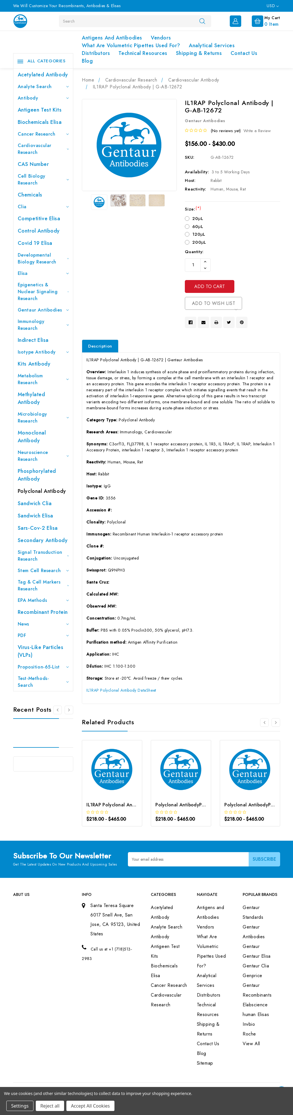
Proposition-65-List (43, 667)
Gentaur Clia (256, 966)
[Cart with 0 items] (261, 20)
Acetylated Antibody (43, 74)
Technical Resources (142, 53)
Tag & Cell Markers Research (43, 585)
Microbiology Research (43, 417)
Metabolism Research (43, 379)
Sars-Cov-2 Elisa (38, 528)
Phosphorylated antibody (37, 475)
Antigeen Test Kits (40, 110)
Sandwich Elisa (35, 515)
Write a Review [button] (257, 131)
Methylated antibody (31, 398)
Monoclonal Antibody (32, 436)
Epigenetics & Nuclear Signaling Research (43, 291)
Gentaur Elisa (257, 956)
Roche (249, 1034)
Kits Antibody (34, 364)
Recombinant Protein (43, 612)
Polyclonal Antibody (42, 491)
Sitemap (205, 1063)
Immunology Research (43, 325)
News (43, 624)
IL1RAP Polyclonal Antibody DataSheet (121, 690)
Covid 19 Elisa (35, 243)
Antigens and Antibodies (112, 37)
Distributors (96, 53)
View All (251, 1043)
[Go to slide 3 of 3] (57, 710)
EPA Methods (43, 600)
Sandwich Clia (35, 503)
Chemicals (30, 195)
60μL (197, 226)
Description (100, 346)
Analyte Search (43, 86)
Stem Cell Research (43, 570)
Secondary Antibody (43, 540)
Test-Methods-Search (43, 682)
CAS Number (33, 164)
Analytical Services (212, 45)
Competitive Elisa (39, 218)
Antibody (43, 98)
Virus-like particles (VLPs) (41, 651)
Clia (43, 206)
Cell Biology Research (43, 179)
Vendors (161, 37)
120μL (198, 234)
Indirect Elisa (33, 340)
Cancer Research (43, 134)
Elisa (43, 273)
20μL (197, 218)
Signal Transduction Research (43, 555)
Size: (193, 209)
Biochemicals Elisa (40, 122)
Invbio (249, 1024)
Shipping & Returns (199, 53)
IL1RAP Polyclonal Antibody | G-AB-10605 (132, 804)
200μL (199, 242)
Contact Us (244, 53)
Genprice (252, 975)
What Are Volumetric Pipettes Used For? (131, 45)
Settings (20, 1106)
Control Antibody (39, 231)
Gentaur (251, 946)
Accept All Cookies (90, 1106)
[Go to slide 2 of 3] (69, 710)
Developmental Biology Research (43, 258)
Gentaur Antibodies (43, 310)
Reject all (50, 1106)
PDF (43, 635)
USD (272, 6)
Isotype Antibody (43, 352)
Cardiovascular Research (43, 149)
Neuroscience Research (43, 456)
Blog (87, 61)
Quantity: (194, 252)
